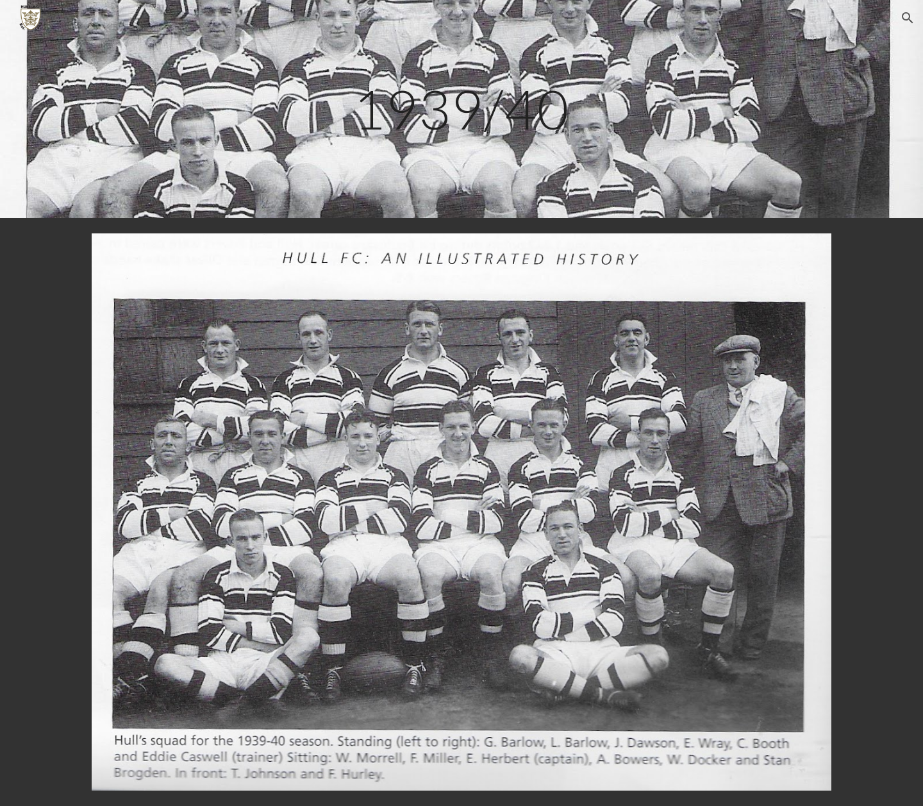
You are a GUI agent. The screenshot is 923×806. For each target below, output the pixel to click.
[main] (461, 108)
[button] (907, 18)
